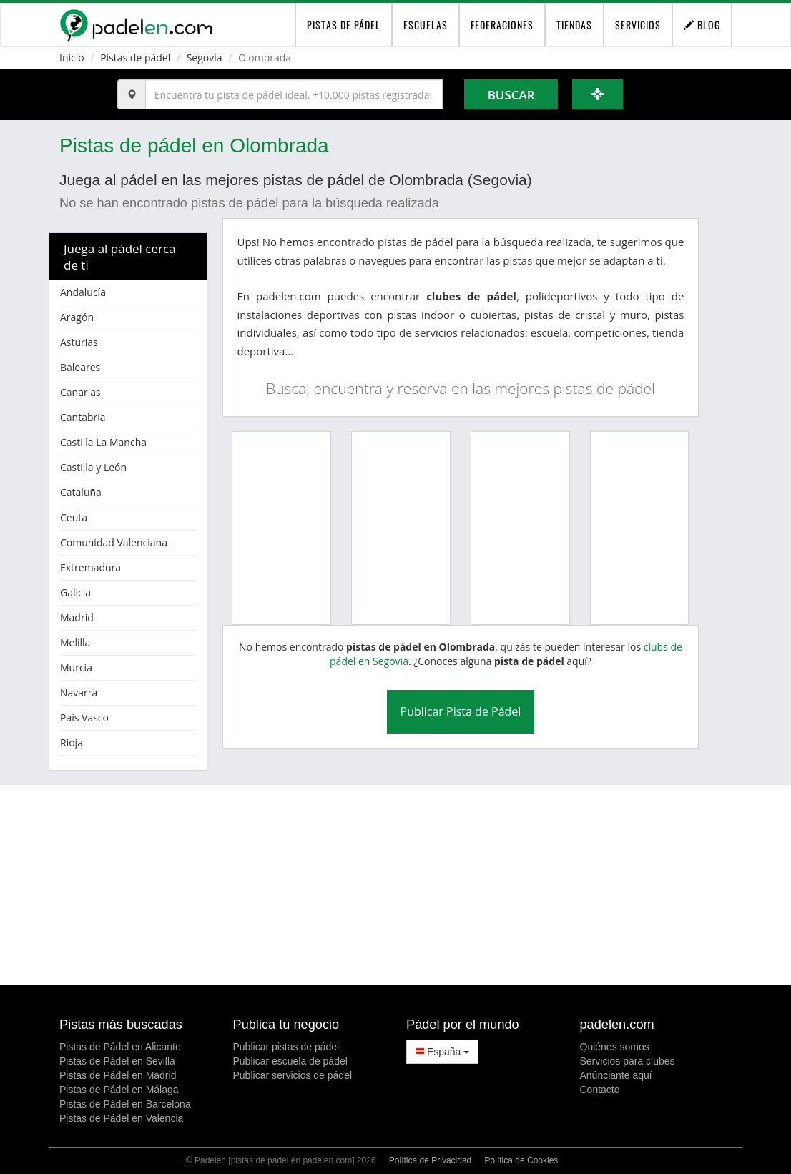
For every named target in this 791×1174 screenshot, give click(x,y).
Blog (702, 24)
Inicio (71, 57)
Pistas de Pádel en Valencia (121, 1118)
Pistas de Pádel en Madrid (117, 1075)
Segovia (204, 57)
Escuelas (425, 24)
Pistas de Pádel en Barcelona (125, 1104)
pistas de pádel (343, 24)
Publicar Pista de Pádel (461, 711)
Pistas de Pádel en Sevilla (117, 1061)
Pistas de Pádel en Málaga (119, 1089)
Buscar (511, 95)
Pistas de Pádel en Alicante (120, 1046)
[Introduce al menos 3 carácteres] (294, 94)
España (442, 1051)
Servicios (638, 24)
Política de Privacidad (430, 1160)
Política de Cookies (522, 1160)
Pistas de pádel (135, 57)
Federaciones (502, 24)
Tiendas (574, 24)
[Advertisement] (395, 885)
